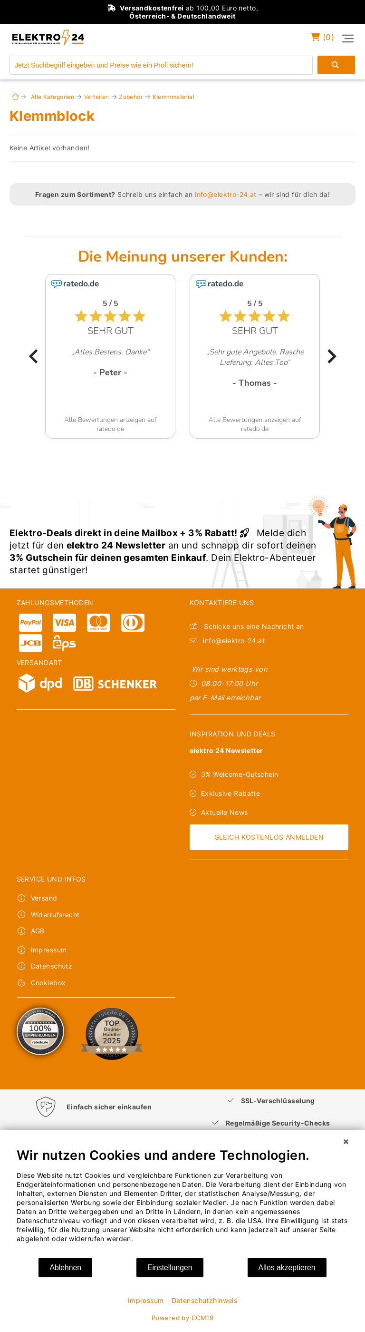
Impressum (146, 1300)
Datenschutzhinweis (205, 1300)
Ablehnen (65, 1267)
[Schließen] (346, 1142)
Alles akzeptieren (287, 1267)
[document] (182, 1202)
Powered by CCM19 (182, 1318)
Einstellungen (169, 1267)
